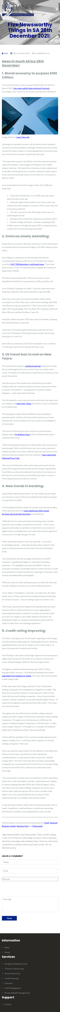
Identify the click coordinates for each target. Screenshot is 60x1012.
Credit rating (26, 838)
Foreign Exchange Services (16, 963)
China (39, 834)
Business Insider (9, 826)
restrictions (53, 841)
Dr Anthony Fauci (22, 434)
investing (15, 841)
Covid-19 (6, 838)
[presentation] (19, 890)
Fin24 (46, 823)
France (45, 838)
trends (41, 844)
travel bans (33, 844)
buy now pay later (28, 834)
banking (10, 834)
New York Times (24, 403)
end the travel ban (33, 366)
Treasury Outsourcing (14, 968)
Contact (8, 1004)
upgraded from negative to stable (16, 676)
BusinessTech (22, 826)
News (35, 841)
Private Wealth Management (17, 993)
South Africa (8, 844)
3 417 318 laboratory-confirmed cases (27, 264)
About (7, 952)
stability (18, 844)
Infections (6, 841)
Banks (17, 834)
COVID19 (15, 838)
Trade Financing (11, 978)
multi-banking (26, 841)
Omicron (43, 841)
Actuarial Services (12, 973)
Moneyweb (37, 826)
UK (46, 844)
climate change (49, 834)
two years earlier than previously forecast (32, 88)
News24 (53, 823)
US (50, 844)
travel (24, 844)
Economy (37, 838)
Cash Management (12, 988)
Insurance (8, 983)
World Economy (9, 848)
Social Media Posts (42, 53)
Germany (52, 838)
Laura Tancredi (22, 137)
